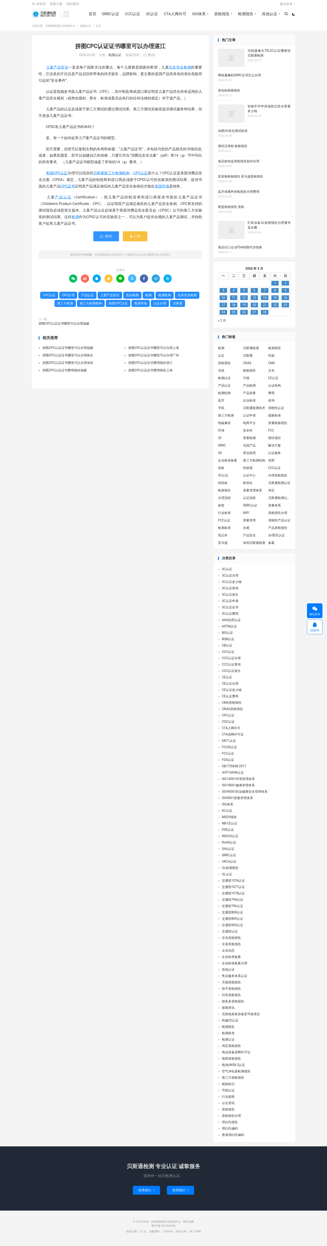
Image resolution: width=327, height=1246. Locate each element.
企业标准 (249, 404)
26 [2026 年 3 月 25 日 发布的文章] (244, 316)
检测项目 (224, 494)
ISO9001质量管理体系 (237, 801)
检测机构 (164, 298)
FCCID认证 (229, 751)
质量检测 (249, 441)
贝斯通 (98, 176)
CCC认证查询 (231, 668)
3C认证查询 (230, 592)
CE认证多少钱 (232, 693)
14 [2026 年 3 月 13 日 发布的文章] (265, 301)
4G (220, 456)
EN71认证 (229, 744)
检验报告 (249, 374)
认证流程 (249, 501)
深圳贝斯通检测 (254, 546)
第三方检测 (65, 306)
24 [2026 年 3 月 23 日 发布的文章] (223, 316)
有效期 (248, 471)
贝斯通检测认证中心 (279, 501)
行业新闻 (228, 1100)
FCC (271, 434)
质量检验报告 (277, 426)
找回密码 (72, 6)
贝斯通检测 (251, 351)
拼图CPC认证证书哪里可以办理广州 (153, 358)
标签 (221, 509)
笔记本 (223, 538)
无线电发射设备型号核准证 (241, 1017)
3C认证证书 (230, 611)
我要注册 (56, 6)
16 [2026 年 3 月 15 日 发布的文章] (285, 301)
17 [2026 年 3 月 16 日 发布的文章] (223, 308)
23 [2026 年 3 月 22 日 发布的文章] (285, 308)
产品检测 (249, 389)
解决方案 (274, 449)
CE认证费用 (230, 700)
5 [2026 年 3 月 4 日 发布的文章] (244, 294)
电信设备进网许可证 (236, 1056)
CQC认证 (228, 725)
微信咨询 (286, 6)
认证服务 (274, 456)
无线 (221, 374)
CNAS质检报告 (232, 712)
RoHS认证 (229, 846)
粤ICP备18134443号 (163, 1229)
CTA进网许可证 (233, 738)
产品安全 (249, 538)
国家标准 (274, 419)
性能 (271, 359)
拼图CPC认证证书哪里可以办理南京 (67, 358)
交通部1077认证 (233, 890)
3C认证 (151, 16)
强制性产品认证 (279, 524)
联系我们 (146, 1193)
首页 (92, 16)
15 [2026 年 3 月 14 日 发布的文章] (275, 301)
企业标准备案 (227, 464)
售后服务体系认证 (234, 979)
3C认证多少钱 (232, 585)
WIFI (246, 516)
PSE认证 (228, 833)
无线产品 (249, 449)
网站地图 (188, 1225)
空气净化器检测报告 (236, 1075)
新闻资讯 (228, 1011)
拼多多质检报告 (233, 1005)
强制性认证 (276, 411)
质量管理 (249, 524)
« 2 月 (222, 324)
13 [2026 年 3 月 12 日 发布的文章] (254, 301)
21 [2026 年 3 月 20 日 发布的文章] (265, 308)
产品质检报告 (277, 531)
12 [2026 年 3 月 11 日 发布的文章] (244, 301)
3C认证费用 (230, 617)
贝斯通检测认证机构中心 (45, 16)
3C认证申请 (230, 604)
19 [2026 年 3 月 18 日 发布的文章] (244, 308)
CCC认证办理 (231, 662)
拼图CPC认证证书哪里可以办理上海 (153, 351)
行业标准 (224, 516)
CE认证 (273, 381)
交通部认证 (230, 935)
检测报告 (245, 16)
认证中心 (249, 479)
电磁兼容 (224, 426)
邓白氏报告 (230, 1126)
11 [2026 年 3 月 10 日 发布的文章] (233, 301)
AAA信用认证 (231, 623)
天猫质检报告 (231, 986)
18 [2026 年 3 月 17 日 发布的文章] (233, 308)
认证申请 (249, 419)
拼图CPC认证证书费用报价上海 (150, 373)
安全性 (248, 434)
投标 (221, 471)
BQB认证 (228, 642)
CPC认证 (140, 176)
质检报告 (221, 16)
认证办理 (160, 306)
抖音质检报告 (231, 998)
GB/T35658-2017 (234, 770)
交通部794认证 (232, 903)
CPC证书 (67, 190)
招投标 (223, 486)
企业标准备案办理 (234, 967)
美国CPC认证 (56, 176)
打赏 (135, 240)
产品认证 (63, 200)
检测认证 (85, 29)
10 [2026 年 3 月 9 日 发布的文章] (223, 301)
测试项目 (274, 441)
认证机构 (274, 389)
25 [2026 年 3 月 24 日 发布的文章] (233, 316)
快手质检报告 (231, 992)
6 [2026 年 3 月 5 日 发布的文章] (254, 294)
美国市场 (162, 190)
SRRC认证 (110, 16)
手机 (221, 411)
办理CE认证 (276, 538)
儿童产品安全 (57, 71)
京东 (271, 374)
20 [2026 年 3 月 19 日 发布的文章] (254, 308)
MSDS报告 (229, 820)
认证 (221, 359)
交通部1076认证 (233, 884)
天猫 (246, 381)
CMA (271, 366)
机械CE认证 (230, 1024)
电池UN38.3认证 (233, 1068)
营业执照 (249, 456)
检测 (75, 220)
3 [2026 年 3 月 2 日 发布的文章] (223, 294)
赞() (149, 58)
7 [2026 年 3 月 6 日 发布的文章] (265, 294)
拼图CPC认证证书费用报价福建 (64, 373)
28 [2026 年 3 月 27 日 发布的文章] (265, 316)
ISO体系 (198, 16)
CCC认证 (131, 16)
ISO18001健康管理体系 (238, 789)
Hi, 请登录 (39, 6)
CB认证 (227, 649)
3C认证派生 (230, 598)
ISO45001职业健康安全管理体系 (245, 795)
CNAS (247, 366)
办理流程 (224, 501)
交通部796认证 (232, 909)
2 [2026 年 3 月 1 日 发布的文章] (285, 287)
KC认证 (227, 814)
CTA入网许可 (174, 16)
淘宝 (271, 494)
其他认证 (269, 16)
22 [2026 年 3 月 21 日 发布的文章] (275, 308)
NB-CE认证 (229, 827)
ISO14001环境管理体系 (238, 782)
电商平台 (249, 426)
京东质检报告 (231, 941)
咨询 (271, 404)
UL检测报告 (230, 871)
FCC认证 (224, 524)
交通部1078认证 (233, 897)
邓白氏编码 (230, 1132)
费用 (271, 396)
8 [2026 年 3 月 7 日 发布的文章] (275, 294)
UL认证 (227, 878)
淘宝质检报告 (231, 1049)
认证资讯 (228, 1106)
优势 (271, 464)
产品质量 (249, 396)
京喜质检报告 (231, 948)
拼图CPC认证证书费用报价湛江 (150, 366)
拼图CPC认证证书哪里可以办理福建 (64, 327)
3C (220, 441)
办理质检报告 (277, 479)
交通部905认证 (232, 928)
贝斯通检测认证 (279, 486)
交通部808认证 (232, 916)
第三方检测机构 (117, 176)
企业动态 (228, 954)
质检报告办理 (277, 516)
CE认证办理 (230, 687)
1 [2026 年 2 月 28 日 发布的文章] (275, 287)
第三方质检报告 (233, 1081)
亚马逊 (223, 546)
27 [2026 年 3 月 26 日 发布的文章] (254, 316)
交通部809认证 (232, 922)
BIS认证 (227, 636)
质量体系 (274, 509)
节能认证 (228, 1094)
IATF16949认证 (233, 776)
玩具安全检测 (180, 71)
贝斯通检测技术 (254, 411)
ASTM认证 (229, 630)
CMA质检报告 (232, 706)
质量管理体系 (252, 494)
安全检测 (132, 298)
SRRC (222, 449)
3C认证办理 (230, 579)
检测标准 (224, 531)
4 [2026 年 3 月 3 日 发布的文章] (234, 294)
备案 (271, 546)
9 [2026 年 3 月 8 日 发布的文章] (285, 294)
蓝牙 (221, 404)
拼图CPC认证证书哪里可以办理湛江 (120, 49)
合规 (246, 531)
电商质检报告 (231, 1062)
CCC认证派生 (231, 674)
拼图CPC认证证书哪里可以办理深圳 (67, 366)
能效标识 (228, 1087)
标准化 (248, 486)
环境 (221, 434)
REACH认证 (230, 839)
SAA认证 (228, 852)
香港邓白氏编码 (233, 1138)
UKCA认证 (229, 865)
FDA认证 (228, 763)
